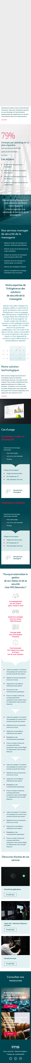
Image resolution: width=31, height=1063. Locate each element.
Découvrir (10, 1006)
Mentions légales (20, 1051)
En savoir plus (10, 894)
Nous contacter (8, 1051)
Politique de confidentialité (15, 1054)
